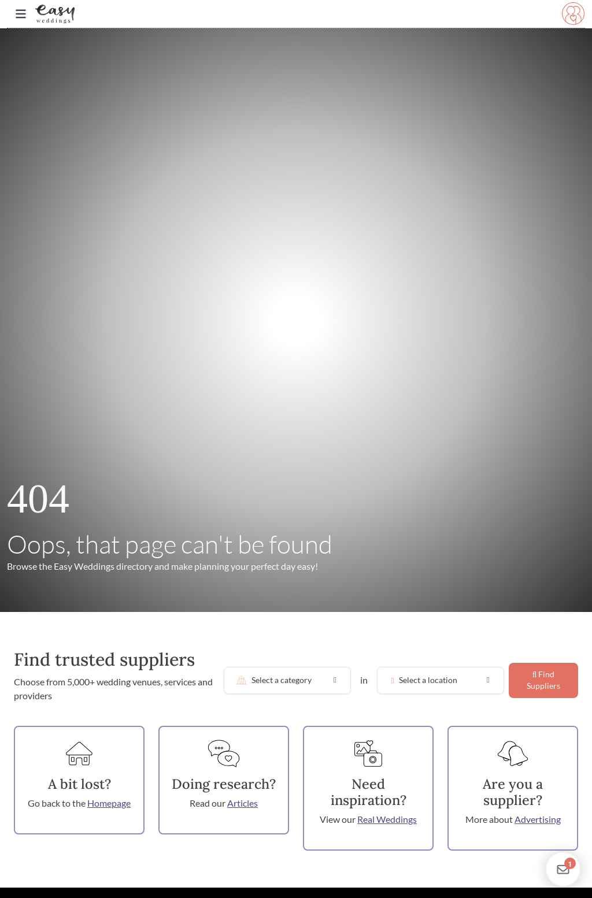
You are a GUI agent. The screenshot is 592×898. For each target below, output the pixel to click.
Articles (242, 802)
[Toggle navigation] (21, 14)
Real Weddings (387, 819)
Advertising (538, 819)
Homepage (109, 802)
